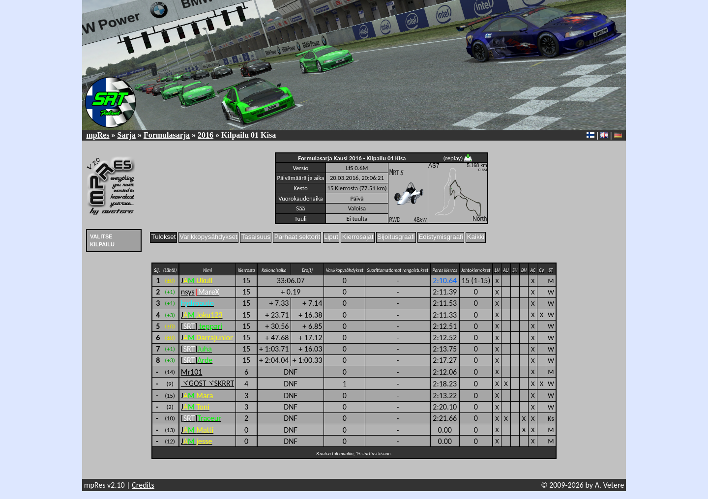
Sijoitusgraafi (395, 236)
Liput (331, 236)
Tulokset (163, 236)
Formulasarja (167, 135)
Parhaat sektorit (297, 236)
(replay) (457, 158)
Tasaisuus (255, 236)
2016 (205, 135)
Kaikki (476, 236)
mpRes (97, 135)
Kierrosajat (358, 236)
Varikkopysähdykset (208, 236)
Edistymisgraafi (440, 236)
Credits (143, 485)
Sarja (127, 135)
